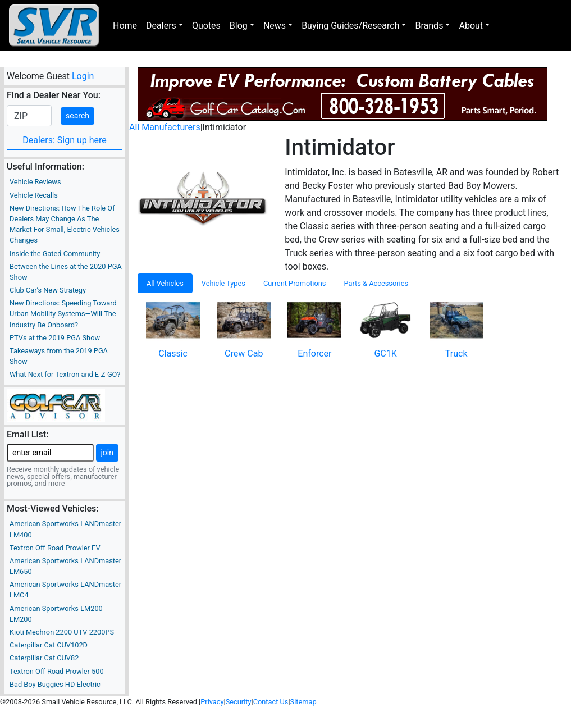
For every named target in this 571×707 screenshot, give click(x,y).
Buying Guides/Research (350, 25)
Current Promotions (294, 283)
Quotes (206, 25)
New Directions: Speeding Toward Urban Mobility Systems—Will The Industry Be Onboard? (63, 314)
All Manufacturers (164, 127)
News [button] (274, 25)
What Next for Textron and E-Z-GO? (65, 374)
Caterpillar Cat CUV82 (44, 658)
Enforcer (314, 353)
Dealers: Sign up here (64, 140)
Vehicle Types (223, 283)
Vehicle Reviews (35, 181)
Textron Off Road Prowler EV (55, 548)
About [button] (471, 25)
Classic (173, 353)
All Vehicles (165, 283)
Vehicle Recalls (34, 195)
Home (125, 25)
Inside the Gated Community (55, 253)
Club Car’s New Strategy (48, 290)
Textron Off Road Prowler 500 (57, 671)
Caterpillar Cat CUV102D (49, 645)
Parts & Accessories (376, 283)
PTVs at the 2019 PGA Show (55, 338)
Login (83, 76)
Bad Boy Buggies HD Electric (55, 684)
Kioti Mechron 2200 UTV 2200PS (62, 632)
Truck (456, 353)
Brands (429, 25)
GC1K (385, 353)
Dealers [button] (161, 25)
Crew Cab (244, 353)
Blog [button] (239, 25)
